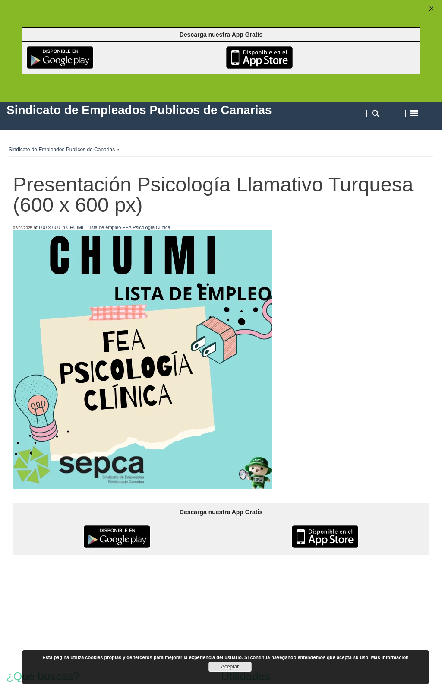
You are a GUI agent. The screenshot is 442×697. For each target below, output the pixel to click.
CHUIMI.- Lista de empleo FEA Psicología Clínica (118, 227)
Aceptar (230, 667)
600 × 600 (49, 227)
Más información (389, 657)
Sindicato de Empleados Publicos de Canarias (62, 149)
